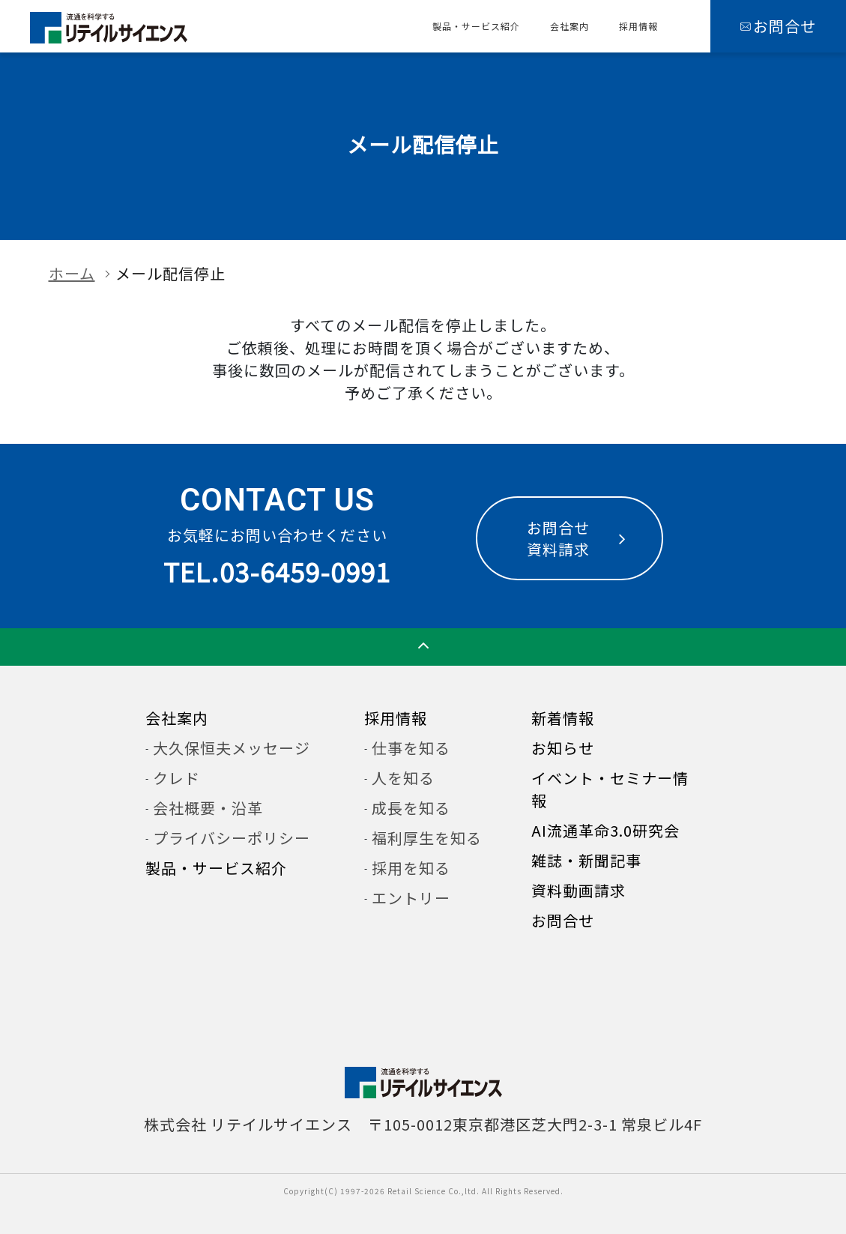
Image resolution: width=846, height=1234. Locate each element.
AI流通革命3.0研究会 (605, 830)
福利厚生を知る (427, 838)
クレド (176, 778)
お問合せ (562, 920)
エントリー (411, 898)
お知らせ (562, 748)
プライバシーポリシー (231, 838)
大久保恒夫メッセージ (231, 748)
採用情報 (638, 25)
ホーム (72, 273)
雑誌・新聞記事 (586, 860)
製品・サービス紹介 (476, 25)
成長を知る (411, 808)
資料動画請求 (578, 890)
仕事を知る (411, 748)
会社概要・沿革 (208, 808)
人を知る (403, 778)
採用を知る (411, 868)
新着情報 (562, 718)
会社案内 (569, 25)
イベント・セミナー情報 (610, 789)
